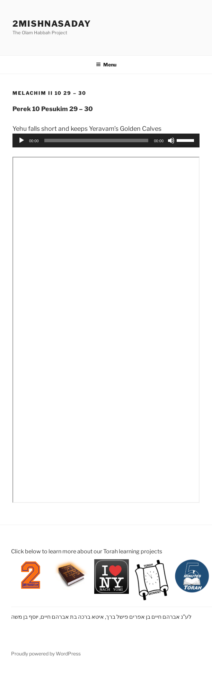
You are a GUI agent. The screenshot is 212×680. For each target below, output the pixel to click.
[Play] (21, 140)
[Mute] (171, 140)
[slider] (96, 140)
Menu (106, 64)
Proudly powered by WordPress (46, 653)
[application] (106, 140)
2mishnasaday (51, 24)
